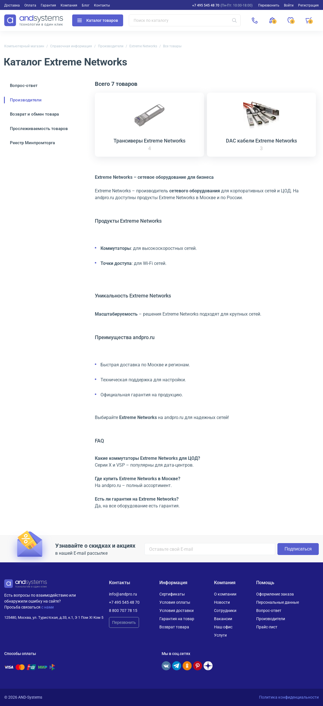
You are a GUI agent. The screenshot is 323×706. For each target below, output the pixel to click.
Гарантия (48, 5)
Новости (222, 602)
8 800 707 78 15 (123, 610)
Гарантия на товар (176, 618)
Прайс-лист (266, 627)
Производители (110, 46)
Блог (85, 5)
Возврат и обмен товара (34, 114)
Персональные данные (277, 602)
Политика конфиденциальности (289, 697)
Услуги (220, 635)
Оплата (30, 5)
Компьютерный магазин (24, 46)
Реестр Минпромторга (32, 142)
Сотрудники (225, 610)
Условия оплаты (174, 602)
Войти (289, 5)
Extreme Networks (143, 46)
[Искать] (234, 20)
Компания (69, 5)
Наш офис (223, 627)
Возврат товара (174, 627)
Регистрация (308, 5)
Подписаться (298, 548)
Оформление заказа (275, 594)
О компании (225, 594)
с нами (47, 607)
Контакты (102, 5)
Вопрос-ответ (23, 85)
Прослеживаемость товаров (39, 128)
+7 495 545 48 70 (205, 5)
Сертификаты (172, 594)
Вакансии (223, 618)
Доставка (12, 5)
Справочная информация (71, 46)
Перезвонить (124, 622)
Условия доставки (176, 610)
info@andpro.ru (123, 594)
